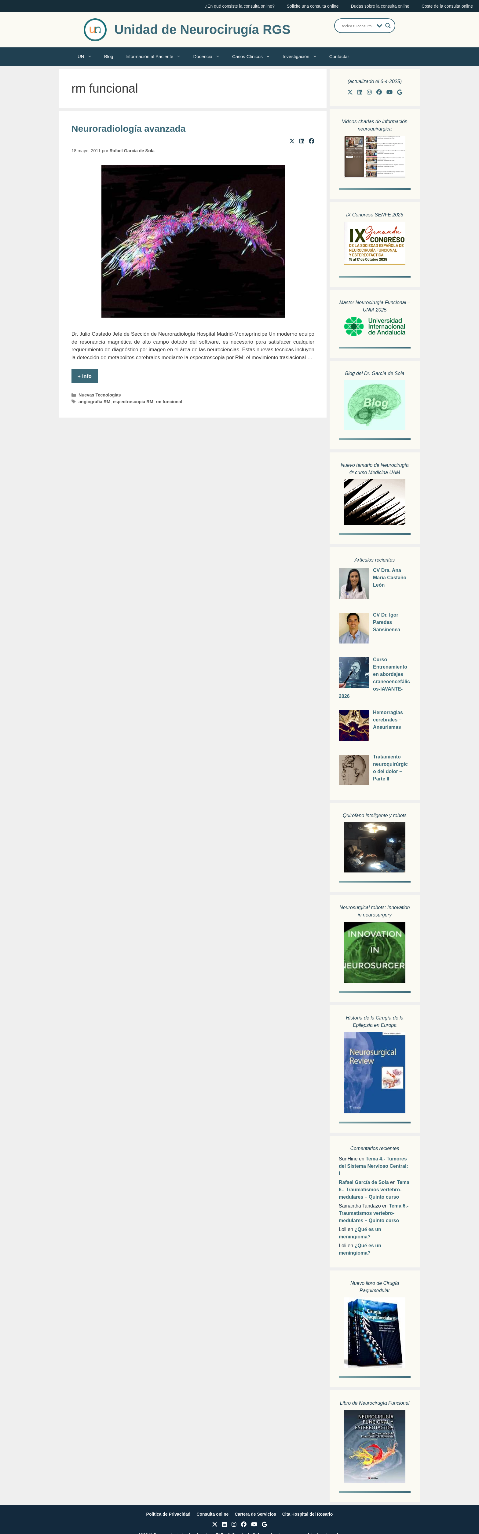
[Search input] (358, 25)
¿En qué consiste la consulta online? (240, 6)
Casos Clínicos (254, 56)
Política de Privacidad (168, 1514)
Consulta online (212, 1514)
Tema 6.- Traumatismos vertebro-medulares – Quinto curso (374, 1190)
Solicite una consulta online (313, 6)
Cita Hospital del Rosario (307, 1514)
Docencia (209, 56)
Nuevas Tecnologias (100, 395)
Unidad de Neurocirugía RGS (203, 29)
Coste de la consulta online (447, 6)
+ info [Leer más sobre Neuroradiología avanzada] (85, 376)
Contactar (339, 56)
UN (88, 56)
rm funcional (169, 401)
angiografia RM (94, 401)
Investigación (303, 56)
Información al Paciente (156, 56)
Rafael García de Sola (364, 1182)
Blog (108, 56)
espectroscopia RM (133, 401)
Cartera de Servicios (255, 1514)
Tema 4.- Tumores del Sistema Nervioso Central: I (373, 1166)
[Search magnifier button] (388, 25)
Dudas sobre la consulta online (380, 6)
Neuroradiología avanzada (128, 129)
